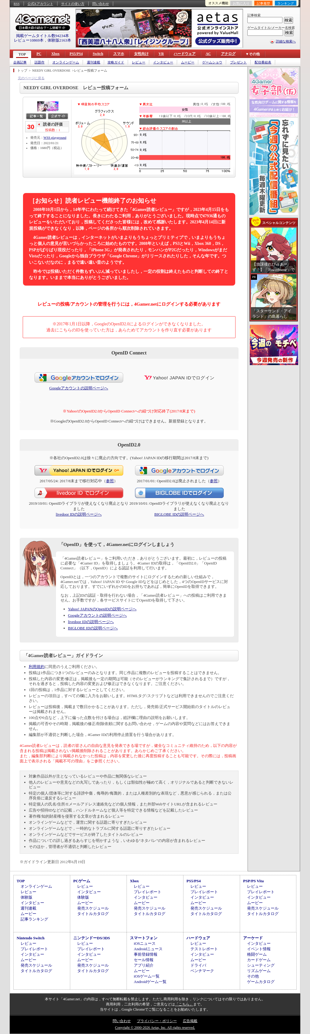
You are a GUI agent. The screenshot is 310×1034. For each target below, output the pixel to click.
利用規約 (37, 666)
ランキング (285, 3)
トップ (22, 70)
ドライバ (198, 965)
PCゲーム (81, 881)
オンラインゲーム (65, 62)
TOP (22, 54)
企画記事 (20, 62)
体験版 (26, 897)
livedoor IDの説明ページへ (78, 514)
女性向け (141, 54)
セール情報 (143, 960)
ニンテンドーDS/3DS (91, 938)
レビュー (138, 62)
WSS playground (55, 137)
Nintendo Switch (31, 938)
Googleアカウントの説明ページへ (78, 388)
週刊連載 (93, 62)
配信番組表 (263, 62)
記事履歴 (263, 3)
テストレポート (204, 949)
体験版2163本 (59, 40)
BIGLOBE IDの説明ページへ (179, 514)
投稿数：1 (52, 130)
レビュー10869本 (29, 40)
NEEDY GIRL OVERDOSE (51, 70)
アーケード (253, 938)
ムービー (187, 62)
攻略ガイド (115, 62)
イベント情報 (259, 949)
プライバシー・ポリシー (157, 1021)
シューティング (261, 965)
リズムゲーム (259, 970)
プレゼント (238, 62)
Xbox (55, 54)
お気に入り (241, 3)
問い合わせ (100, 3)
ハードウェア (185, 54)
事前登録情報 (145, 954)
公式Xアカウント (40, 3)
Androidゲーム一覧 (150, 981)
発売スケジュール (93, 908)
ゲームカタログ (261, 981)
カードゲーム (259, 960)
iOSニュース (145, 943)
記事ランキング (34, 919)
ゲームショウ (212, 62)
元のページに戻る (31, 78)
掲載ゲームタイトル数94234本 (42, 35)
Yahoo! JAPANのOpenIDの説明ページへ (102, 609)
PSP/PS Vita (253, 881)
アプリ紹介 (143, 965)
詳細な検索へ (286, 41)
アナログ (228, 54)
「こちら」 (184, 1004)
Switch (98, 54)
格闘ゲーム (257, 954)
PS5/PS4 (76, 54)
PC (38, 54)
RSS (17, 3)
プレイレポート (147, 892)
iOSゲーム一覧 (147, 976)
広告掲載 (190, 1021)
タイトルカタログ (93, 913)
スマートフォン (143, 938)
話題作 (40, 62)
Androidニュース (148, 949)
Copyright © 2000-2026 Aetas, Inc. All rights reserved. (155, 1028)
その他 (253, 976)
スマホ (118, 54)
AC (208, 54)
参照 (110, 481)
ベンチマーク (202, 970)
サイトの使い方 (72, 3)
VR (161, 54)
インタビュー (163, 62)
